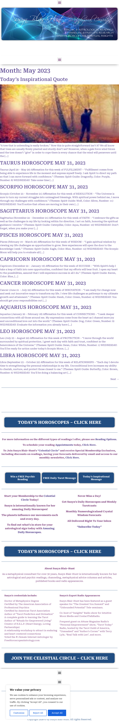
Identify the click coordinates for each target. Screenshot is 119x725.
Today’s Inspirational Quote (34, 79)
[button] (59, 2)
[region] (38, 702)
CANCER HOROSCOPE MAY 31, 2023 (43, 283)
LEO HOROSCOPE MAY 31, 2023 (37, 331)
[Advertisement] (59, 48)
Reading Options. (106, 439)
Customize (19, 713)
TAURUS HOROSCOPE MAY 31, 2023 (42, 163)
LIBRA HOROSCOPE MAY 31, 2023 (40, 355)
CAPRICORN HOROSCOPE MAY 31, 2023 (47, 259)
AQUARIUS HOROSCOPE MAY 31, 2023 (45, 307)
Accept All (57, 713)
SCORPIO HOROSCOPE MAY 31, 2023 (44, 187)
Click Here (89, 445)
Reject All (38, 713)
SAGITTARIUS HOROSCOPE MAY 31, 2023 (49, 211)
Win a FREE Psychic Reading (22, 478)
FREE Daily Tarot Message (59, 478)
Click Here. (72, 457)
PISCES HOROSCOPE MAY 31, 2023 (41, 235)
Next (114, 379)
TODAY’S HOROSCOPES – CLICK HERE (59, 551)
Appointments (64, 445)
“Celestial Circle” (48, 450)
